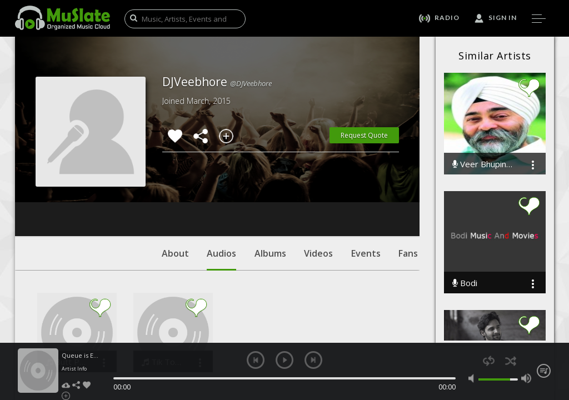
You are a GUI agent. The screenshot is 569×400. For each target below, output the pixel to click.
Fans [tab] (408, 186)
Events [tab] (366, 186)
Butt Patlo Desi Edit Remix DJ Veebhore (66, 294)
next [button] (313, 360)
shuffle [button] (510, 361)
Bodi (464, 283)
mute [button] (473, 378)
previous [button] (255, 360)
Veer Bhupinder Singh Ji (483, 164)
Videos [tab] (318, 186)
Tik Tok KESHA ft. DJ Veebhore (162, 294)
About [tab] (175, 186)
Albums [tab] (270, 186)
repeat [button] (489, 361)
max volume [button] (526, 378)
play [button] (284, 360)
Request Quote (364, 135)
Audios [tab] (221, 191)
